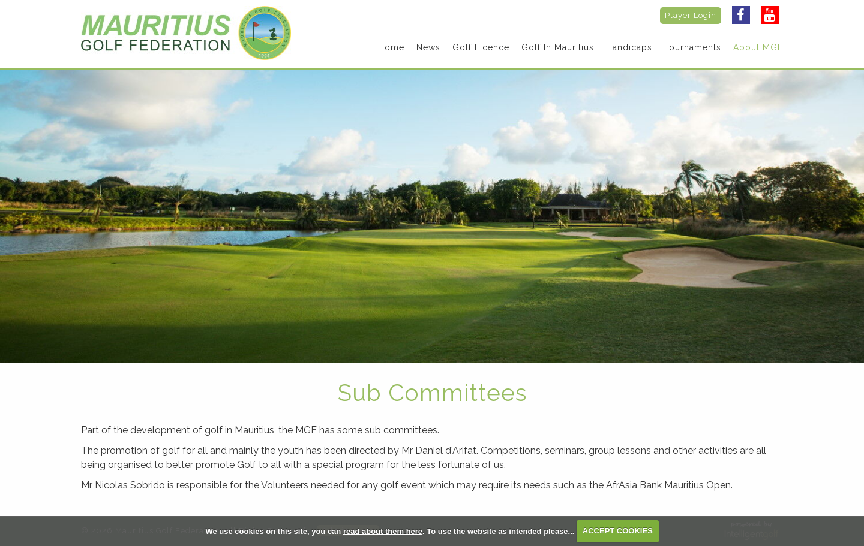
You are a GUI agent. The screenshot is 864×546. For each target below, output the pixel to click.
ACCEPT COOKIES (618, 530)
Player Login (690, 15)
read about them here (382, 530)
